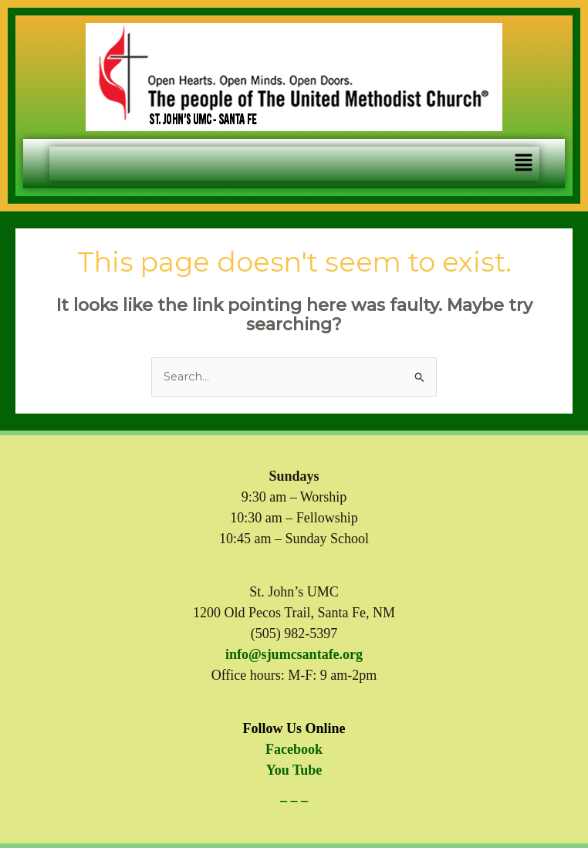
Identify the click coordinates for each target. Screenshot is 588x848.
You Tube (294, 770)
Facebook (294, 749)
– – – (294, 800)
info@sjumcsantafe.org (294, 654)
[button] (523, 164)
